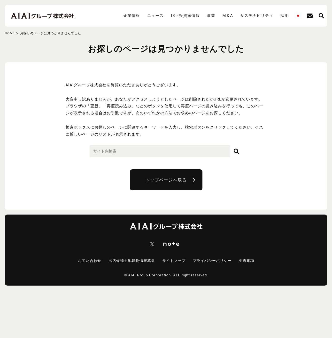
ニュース (155, 15)
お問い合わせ (89, 261)
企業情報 (132, 15)
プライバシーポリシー (212, 261)
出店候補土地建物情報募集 (131, 261)
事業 (211, 15)
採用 (284, 15)
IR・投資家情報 (185, 15)
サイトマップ (173, 261)
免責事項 (246, 261)
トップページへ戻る (166, 179)
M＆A (228, 15)
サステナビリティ (256, 15)
